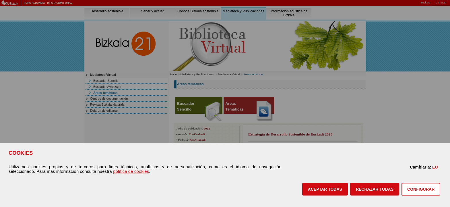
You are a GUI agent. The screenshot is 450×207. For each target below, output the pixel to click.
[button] (325, 189)
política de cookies (131, 171)
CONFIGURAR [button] (421, 189)
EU (435, 167)
